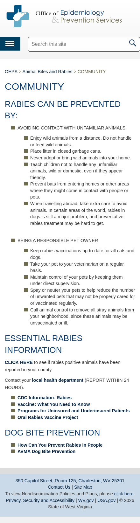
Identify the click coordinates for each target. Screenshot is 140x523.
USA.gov (107, 500)
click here (124, 493)
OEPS (11, 71)
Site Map (83, 487)
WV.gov (86, 500)
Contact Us (59, 487)
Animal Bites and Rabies (48, 71)
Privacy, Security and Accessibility (40, 500)
